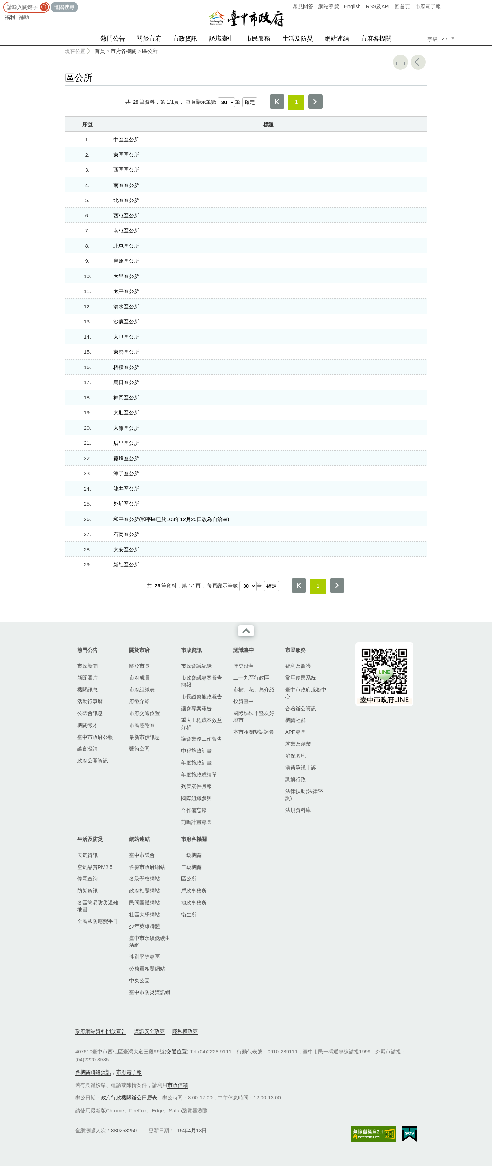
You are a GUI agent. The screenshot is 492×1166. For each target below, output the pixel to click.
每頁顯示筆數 (201, 102)
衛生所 (188, 914)
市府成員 (139, 678)
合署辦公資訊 (300, 708)
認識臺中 (221, 38)
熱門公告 (112, 38)
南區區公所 (126, 185)
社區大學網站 (144, 914)
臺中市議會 (142, 855)
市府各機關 (376, 38)
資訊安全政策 (149, 1031)
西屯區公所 (126, 215)
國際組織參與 (196, 798)
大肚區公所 (126, 413)
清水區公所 (126, 306)
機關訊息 (87, 690)
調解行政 (295, 779)
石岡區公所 (126, 534)
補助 (24, 17)
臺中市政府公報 (95, 737)
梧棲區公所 (126, 367)
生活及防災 (297, 38)
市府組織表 (142, 690)
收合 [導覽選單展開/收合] (246, 630)
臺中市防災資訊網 (149, 992)
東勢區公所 (126, 352)
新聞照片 (87, 678)
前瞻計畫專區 (196, 822)
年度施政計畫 (196, 763)
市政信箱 (177, 1085)
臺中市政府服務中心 (305, 693)
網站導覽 (328, 6)
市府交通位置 (144, 713)
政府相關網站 (144, 890)
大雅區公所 (126, 428)
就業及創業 (298, 744)
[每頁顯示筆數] (226, 102)
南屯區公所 (126, 230)
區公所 (150, 51)
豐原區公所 (126, 261)
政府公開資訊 (92, 760)
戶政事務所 (194, 890)
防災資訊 (87, 890)
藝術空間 (139, 749)
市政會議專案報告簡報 (201, 681)
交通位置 (176, 1051)
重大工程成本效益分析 (201, 723)
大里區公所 (126, 276)
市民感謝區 (142, 725)
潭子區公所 (126, 473)
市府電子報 (428, 6)
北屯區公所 (126, 246)
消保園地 (295, 756)
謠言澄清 (87, 749)
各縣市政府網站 (147, 867)
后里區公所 (126, 443)
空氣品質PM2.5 (94, 867)
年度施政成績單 (199, 774)
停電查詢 (87, 878)
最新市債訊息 (144, 737)
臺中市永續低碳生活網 (149, 941)
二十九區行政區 (251, 678)
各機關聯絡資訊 (93, 1072)
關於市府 (149, 38)
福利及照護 (298, 666)
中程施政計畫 (196, 751)
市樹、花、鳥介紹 (253, 690)
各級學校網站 (144, 878)
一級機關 (191, 855)
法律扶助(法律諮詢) (304, 794)
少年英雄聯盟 (144, 926)
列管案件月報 (196, 786)
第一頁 (277, 101)
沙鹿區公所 (126, 321)
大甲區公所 (126, 337)
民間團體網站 (144, 902)
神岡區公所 (126, 397)
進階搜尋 (64, 7)
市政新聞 (87, 666)
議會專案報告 (196, 708)
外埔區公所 (126, 504)
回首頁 (402, 6)
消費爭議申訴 (300, 767)
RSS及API (378, 6)
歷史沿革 (243, 666)
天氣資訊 (87, 855)
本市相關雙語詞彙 (253, 732)
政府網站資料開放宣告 (100, 1031)
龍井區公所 (126, 489)
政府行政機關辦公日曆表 (129, 1098)
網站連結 (337, 38)
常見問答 (303, 6)
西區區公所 (126, 170)
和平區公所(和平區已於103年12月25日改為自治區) (171, 519)
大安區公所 (126, 549)
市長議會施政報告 (201, 696)
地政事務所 (194, 902)
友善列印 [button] (400, 62)
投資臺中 (243, 701)
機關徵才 (87, 725)
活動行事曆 (90, 701)
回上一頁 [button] (418, 62)
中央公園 (139, 980)
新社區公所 (126, 564)
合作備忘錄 (194, 810)
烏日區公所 (126, 382)
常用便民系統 (300, 678)
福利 (10, 17)
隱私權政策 (185, 1031)
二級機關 (191, 867)
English (352, 6)
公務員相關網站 (147, 969)
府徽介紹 (139, 701)
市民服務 (258, 38)
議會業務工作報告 (201, 739)
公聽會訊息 (90, 713)
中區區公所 (126, 139)
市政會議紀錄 (196, 666)
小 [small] (444, 39)
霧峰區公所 (126, 458)
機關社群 (295, 720)
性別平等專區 (144, 957)
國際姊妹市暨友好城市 (253, 716)
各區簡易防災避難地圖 (97, 906)
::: (2, 3)
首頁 (100, 51)
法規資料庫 (298, 810)
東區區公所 (126, 155)
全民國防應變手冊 (97, 921)
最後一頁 (315, 101)
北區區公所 (126, 200)
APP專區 (295, 732)
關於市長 (139, 666)
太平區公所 (126, 291)
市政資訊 (185, 38)
